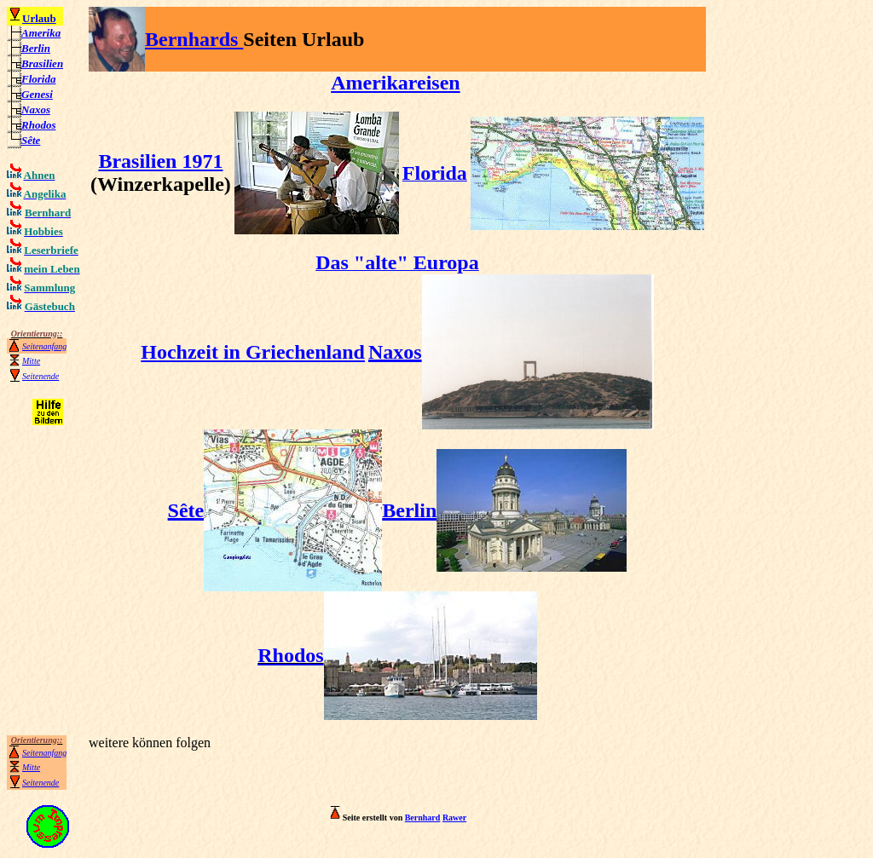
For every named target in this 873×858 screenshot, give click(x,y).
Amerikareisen (395, 83)
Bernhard (423, 817)
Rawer (454, 817)
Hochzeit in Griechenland (253, 352)
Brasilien (42, 63)
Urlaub (39, 18)
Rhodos (38, 124)
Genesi (37, 94)
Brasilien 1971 (160, 161)
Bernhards (194, 39)
